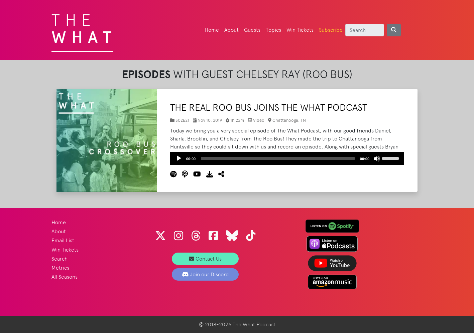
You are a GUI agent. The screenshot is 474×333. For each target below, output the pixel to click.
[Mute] (376, 158)
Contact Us (205, 259)
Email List (62, 240)
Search (59, 259)
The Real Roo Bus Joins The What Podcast (268, 107)
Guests (252, 30)
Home (212, 30)
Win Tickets (300, 30)
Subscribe (331, 30)
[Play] (178, 158)
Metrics (60, 268)
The (84, 27)
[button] (218, 174)
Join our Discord (205, 274)
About (231, 30)
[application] (287, 158)
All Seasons (64, 277)
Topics (273, 30)
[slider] (278, 158)
